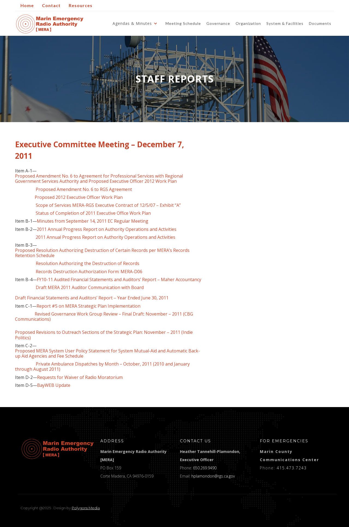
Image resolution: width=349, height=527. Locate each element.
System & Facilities (284, 23)
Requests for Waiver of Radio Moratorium (80, 377)
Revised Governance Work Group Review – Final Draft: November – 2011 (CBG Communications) (104, 316)
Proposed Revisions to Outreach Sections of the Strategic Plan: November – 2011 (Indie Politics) (104, 335)
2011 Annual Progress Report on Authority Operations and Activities (106, 229)
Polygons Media (86, 508)
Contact (51, 5)
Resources (80, 5)
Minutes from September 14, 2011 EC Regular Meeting (92, 221)
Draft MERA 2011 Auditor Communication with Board (80, 290)
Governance (218, 23)
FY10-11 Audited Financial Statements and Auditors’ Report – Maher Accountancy (119, 279)
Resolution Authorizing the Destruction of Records (77, 263)
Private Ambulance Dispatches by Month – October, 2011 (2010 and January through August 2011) (102, 366)
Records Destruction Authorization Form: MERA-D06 (89, 271)
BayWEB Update (53, 385)
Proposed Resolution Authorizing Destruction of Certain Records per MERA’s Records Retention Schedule (102, 253)
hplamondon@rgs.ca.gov (213, 476)
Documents (320, 23)
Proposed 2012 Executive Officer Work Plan (79, 197)
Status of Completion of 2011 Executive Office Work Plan (93, 213)
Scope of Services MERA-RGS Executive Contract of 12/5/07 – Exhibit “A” (108, 205)
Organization (248, 23)
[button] (136, 23)
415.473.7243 (292, 467)
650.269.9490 (204, 467)
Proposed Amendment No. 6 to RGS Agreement (84, 189)
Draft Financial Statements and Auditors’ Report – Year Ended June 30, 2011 (92, 298)
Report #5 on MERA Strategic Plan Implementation (88, 306)
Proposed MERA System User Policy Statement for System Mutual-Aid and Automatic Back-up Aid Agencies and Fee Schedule (107, 353)
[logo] (57, 449)
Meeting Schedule (183, 23)
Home (27, 5)
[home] (50, 24)
